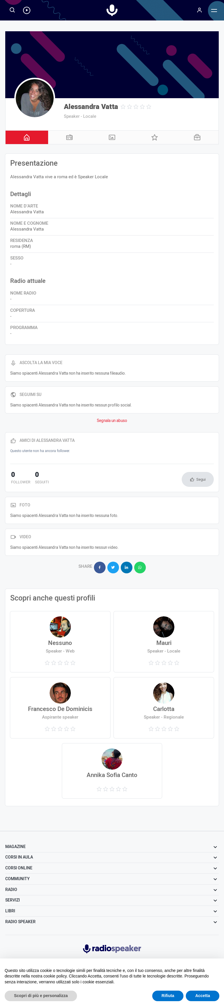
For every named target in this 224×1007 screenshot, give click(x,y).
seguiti (39, 478)
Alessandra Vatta (91, 107)
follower (19, 478)
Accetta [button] (202, 995)
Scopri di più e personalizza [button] (41, 995)
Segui (201, 479)
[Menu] (199, 10)
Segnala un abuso (112, 421)
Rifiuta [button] (168, 995)
